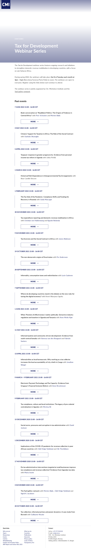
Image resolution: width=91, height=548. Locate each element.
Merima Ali (47, 407)
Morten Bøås (55, 115)
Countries (27, 533)
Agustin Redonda (53, 220)
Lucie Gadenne (67, 275)
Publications (27, 535)
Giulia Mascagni (46, 199)
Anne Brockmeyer (59, 386)
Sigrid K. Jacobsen (27, 493)
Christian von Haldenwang (34, 220)
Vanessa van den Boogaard (51, 338)
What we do (27, 531)
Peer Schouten (41, 115)
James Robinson (65, 239)
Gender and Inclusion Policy (11, 542)
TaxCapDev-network (22, 91)
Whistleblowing (7, 541)
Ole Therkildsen (63, 449)
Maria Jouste (29, 472)
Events (5, 537)
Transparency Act (29, 542)
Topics (4, 533)
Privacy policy (28, 539)
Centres (5, 539)
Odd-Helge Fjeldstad (45, 449)
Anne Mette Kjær (66, 317)
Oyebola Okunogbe (31, 136)
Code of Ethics (28, 541)
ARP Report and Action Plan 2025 (12, 544)
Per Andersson (62, 257)
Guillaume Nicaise (37, 514)
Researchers (6, 535)
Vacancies (27, 537)
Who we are (6, 531)
